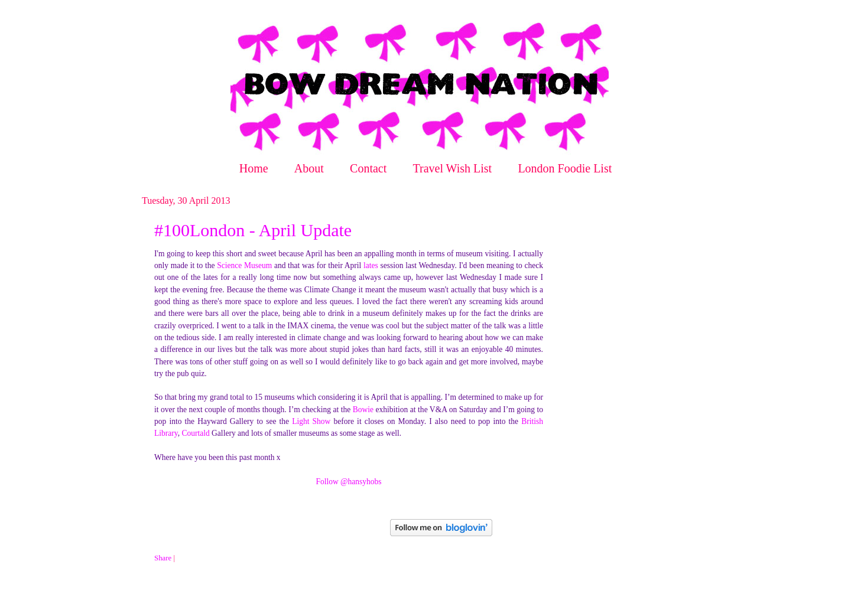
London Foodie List (565, 168)
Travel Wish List (452, 168)
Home (253, 168)
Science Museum (244, 265)
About (309, 168)
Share (162, 558)
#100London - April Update (253, 230)
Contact (368, 168)
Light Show (311, 421)
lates (370, 265)
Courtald (195, 433)
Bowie (363, 409)
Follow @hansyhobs (348, 481)
